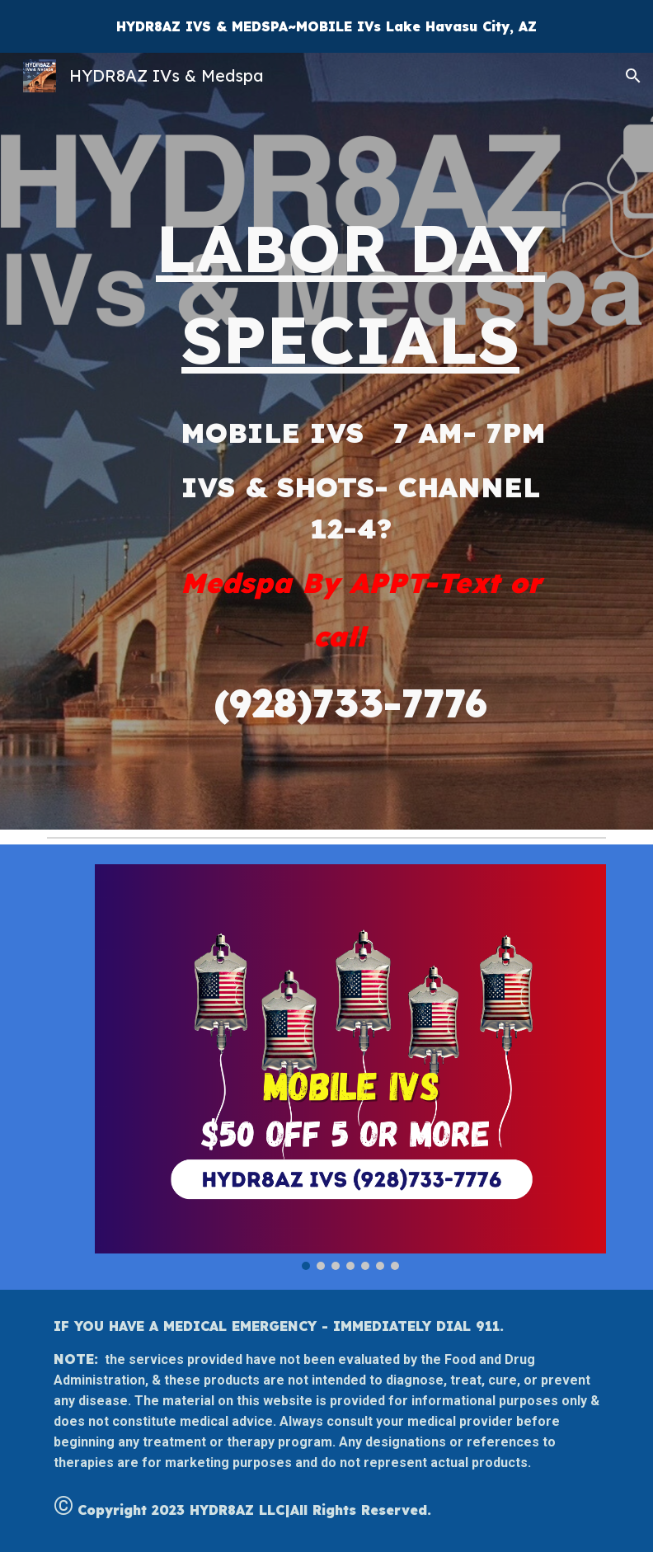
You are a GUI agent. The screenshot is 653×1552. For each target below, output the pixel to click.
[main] (351, 441)
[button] (633, 76)
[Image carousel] (351, 1067)
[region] (326, 26)
